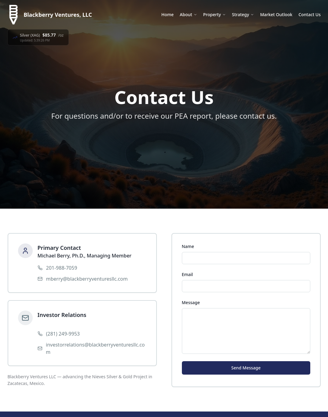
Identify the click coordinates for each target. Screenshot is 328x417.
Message (191, 302)
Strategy (243, 14)
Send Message (245, 368)
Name (188, 246)
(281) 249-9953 (63, 333)
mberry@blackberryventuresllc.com (87, 278)
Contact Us (309, 14)
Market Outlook (276, 14)
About (188, 14)
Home (167, 14)
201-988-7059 (61, 267)
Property (214, 14)
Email (187, 274)
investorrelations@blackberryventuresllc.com (95, 348)
